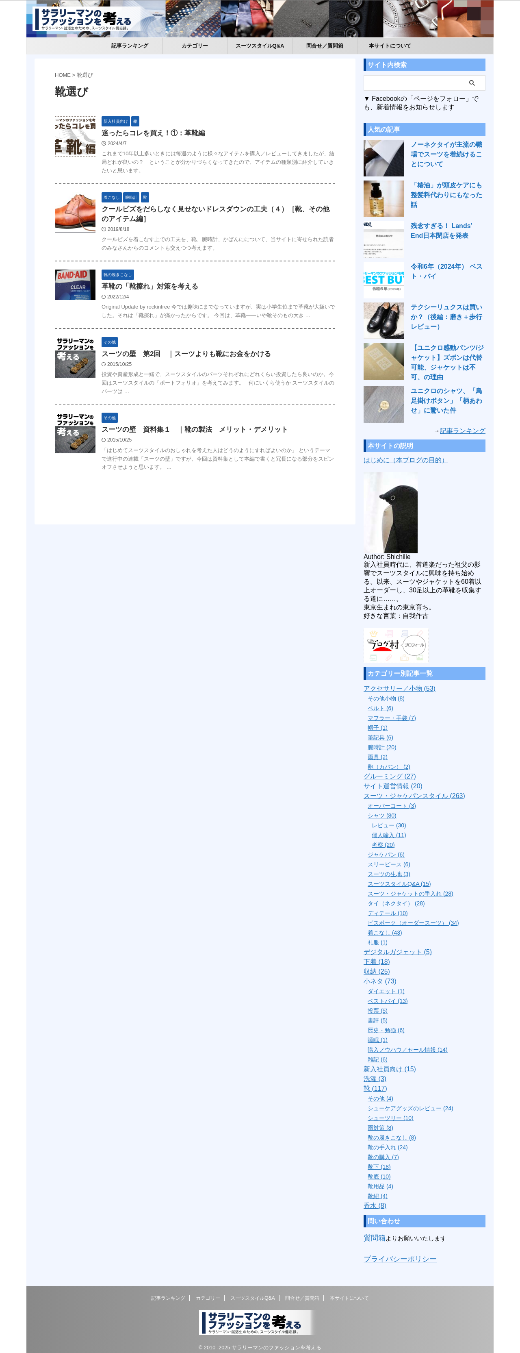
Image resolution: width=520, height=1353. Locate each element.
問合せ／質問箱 (324, 46)
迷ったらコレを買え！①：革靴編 (170, 133)
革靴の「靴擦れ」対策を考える (167, 290)
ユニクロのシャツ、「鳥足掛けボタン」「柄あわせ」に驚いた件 (448, 398)
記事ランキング (129, 46)
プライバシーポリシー (394, 1253)
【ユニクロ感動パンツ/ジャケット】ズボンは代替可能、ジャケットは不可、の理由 (448, 358)
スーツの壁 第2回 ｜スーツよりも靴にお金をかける (202, 367)
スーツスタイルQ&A (260, 46)
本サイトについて (390, 46)
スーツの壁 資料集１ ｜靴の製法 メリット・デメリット (213, 445)
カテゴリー (195, 46)
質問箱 (373, 1234)
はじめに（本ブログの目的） (406, 457)
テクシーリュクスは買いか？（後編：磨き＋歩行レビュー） (448, 317)
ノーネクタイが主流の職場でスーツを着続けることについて (448, 154)
